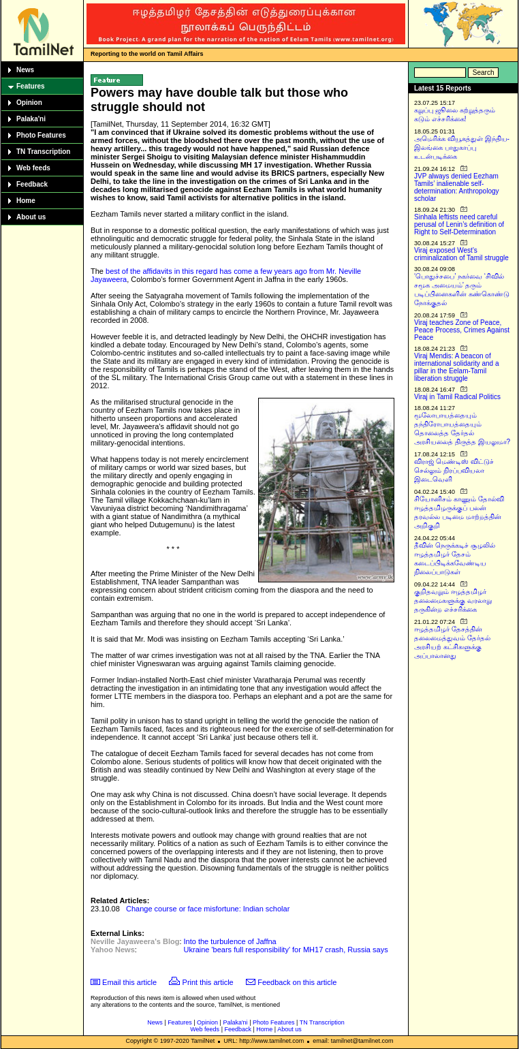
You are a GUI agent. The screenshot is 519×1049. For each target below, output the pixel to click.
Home (25, 200)
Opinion (29, 102)
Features (30, 86)
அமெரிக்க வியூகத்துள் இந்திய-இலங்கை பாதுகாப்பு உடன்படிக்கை (461, 147)
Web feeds (33, 168)
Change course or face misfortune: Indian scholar (207, 909)
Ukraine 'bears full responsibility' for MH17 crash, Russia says (286, 949)
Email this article (129, 982)
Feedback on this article (296, 982)
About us (31, 217)
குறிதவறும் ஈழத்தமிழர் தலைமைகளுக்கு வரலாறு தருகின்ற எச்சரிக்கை (453, 600)
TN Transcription (43, 151)
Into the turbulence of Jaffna (230, 941)
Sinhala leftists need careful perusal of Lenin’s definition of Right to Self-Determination (459, 224)
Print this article (208, 982)
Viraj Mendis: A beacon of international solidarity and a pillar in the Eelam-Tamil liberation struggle (456, 367)
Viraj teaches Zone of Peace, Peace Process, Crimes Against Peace (461, 330)
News (25, 70)
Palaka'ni (31, 119)
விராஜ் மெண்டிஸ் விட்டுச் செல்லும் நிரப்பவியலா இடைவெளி (454, 470)
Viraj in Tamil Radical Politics (457, 397)
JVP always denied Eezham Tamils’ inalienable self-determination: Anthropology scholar (456, 187)
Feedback (32, 184)
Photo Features (41, 135)
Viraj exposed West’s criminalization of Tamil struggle (461, 254)
